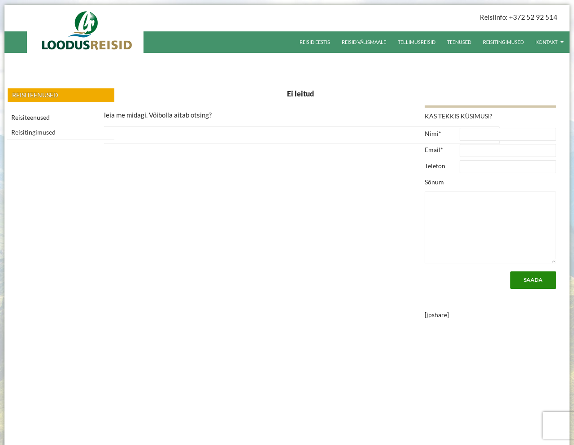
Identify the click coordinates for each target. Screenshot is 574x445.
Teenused (459, 42)
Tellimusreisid (416, 42)
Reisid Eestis (315, 42)
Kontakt (546, 42)
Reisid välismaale (364, 42)
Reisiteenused (30, 117)
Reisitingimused (503, 42)
